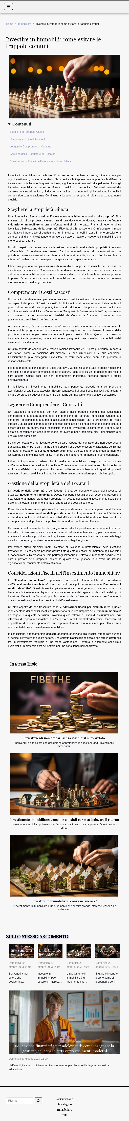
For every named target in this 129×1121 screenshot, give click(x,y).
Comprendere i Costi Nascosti (28, 139)
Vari (64, 1114)
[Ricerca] (19, 1100)
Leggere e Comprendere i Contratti (30, 146)
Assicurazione (64, 1099)
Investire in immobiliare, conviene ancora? (64, 901)
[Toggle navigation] (8, 6)
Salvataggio (64, 1104)
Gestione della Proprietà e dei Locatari (32, 153)
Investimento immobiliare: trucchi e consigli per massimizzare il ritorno (64, 819)
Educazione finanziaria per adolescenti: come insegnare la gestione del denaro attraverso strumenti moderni (64, 1048)
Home (9, 23)
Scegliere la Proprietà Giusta (27, 131)
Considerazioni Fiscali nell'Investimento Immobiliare (40, 161)
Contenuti (21, 124)
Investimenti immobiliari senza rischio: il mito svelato (64, 738)
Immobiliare (24, 23)
